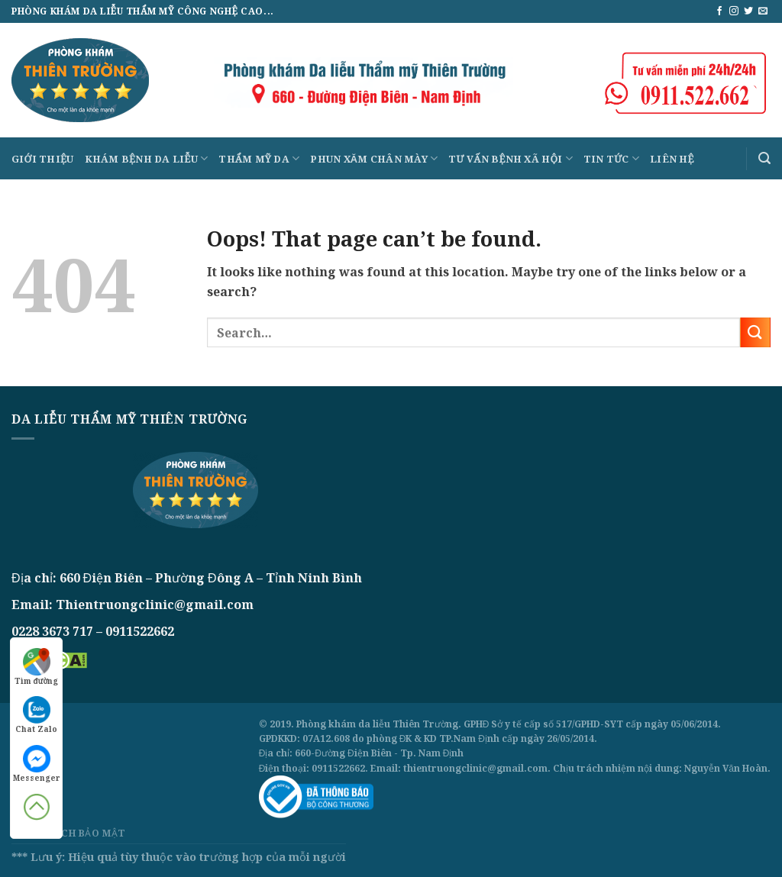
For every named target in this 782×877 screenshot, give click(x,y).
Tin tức (611, 158)
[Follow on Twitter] (748, 11)
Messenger (36, 764)
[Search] (764, 158)
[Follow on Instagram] (733, 11)
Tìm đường (37, 667)
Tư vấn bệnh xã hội (510, 158)
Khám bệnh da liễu (146, 158)
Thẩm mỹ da (258, 158)
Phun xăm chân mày (374, 158)
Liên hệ (672, 159)
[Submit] (755, 332)
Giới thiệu (42, 159)
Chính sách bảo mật (68, 833)
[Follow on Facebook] (719, 11)
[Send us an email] (762, 11)
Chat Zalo (36, 715)
